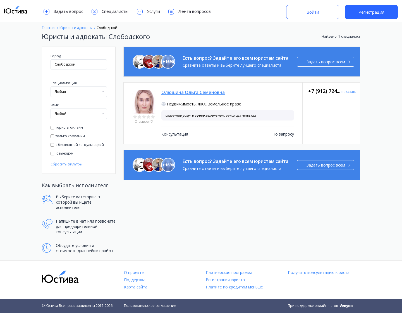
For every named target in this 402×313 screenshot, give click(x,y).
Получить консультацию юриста (319, 272)
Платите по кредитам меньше (234, 287)
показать (348, 91)
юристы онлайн (67, 127)
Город (56, 56)
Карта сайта (135, 287)
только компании (68, 136)
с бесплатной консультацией (77, 144)
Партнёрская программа (229, 272)
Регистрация (371, 12)
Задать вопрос (63, 11)
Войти (313, 12)
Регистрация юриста (225, 279)
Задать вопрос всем (328, 61)
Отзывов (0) (144, 121)
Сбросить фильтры (66, 164)
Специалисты (110, 11)
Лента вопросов (189, 11)
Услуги (148, 11)
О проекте (134, 272)
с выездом (62, 153)
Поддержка (134, 279)
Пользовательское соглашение (150, 305)
